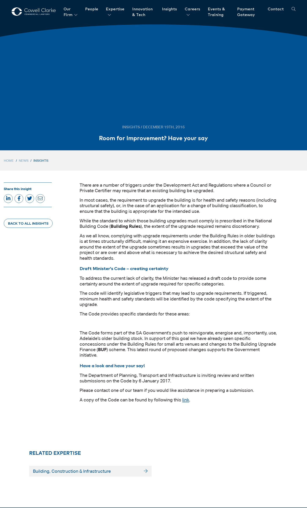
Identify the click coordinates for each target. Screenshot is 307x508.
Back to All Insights (28, 223)
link (185, 399)
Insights (40, 161)
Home (9, 161)
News (24, 161)
